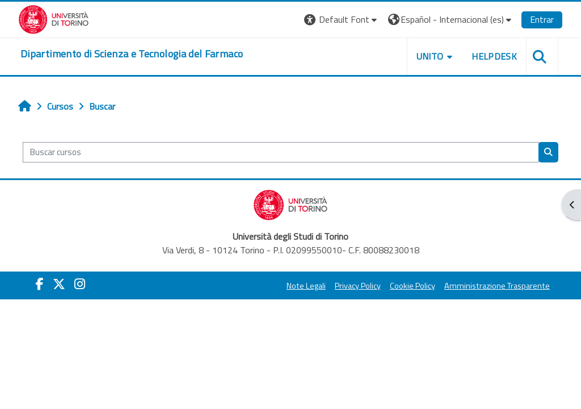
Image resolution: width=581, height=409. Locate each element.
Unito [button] (430, 56)
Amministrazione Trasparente (497, 285)
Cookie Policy (412, 285)
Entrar (542, 19)
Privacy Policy (358, 285)
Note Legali (306, 285)
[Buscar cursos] (281, 152)
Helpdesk (494, 56)
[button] (341, 19)
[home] (131, 54)
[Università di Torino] (53, 18)
